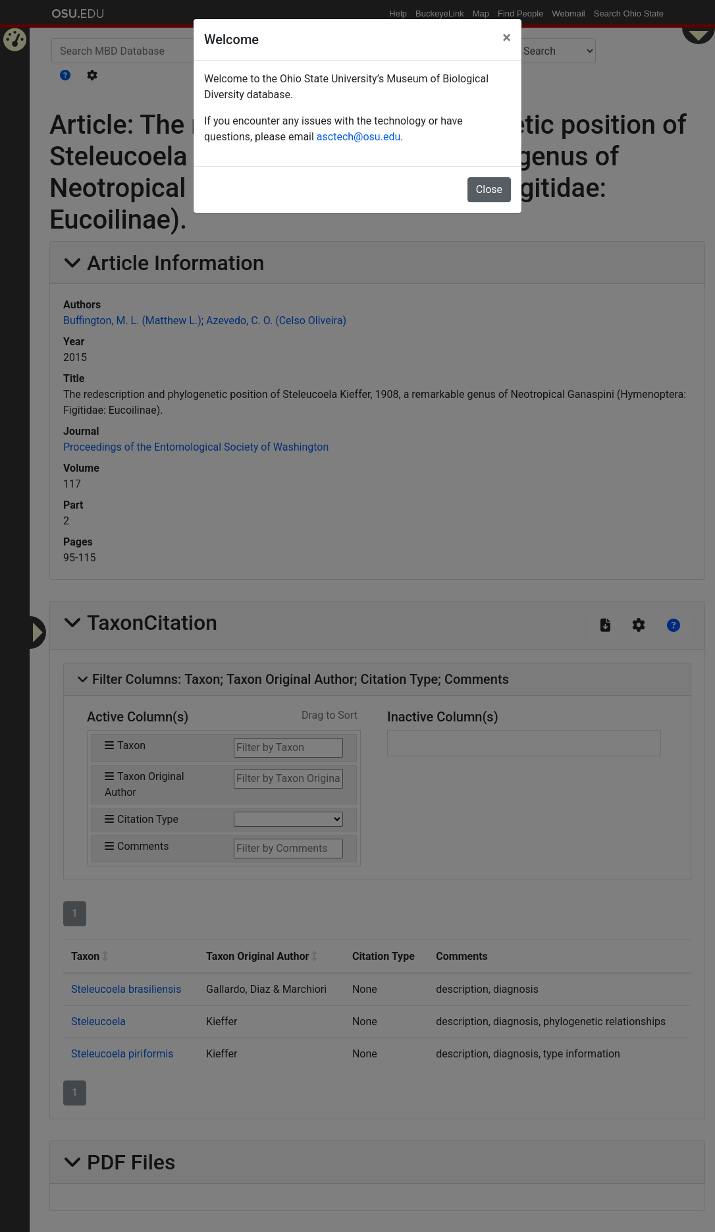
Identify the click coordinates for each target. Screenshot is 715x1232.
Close (489, 189)
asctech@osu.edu (358, 136)
